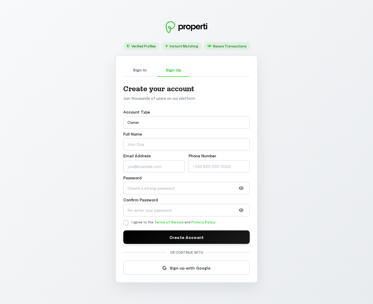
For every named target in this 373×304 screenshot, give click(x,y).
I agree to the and (174, 222)
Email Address (137, 155)
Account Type (136, 111)
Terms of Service (169, 222)
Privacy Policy (203, 222)
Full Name (132, 133)
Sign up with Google (186, 267)
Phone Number (202, 155)
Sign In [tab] (140, 69)
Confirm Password (140, 199)
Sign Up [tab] (173, 69)
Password (132, 177)
